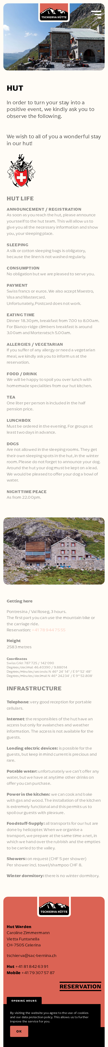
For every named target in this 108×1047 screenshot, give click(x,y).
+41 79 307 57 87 (38, 972)
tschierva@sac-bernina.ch (31, 955)
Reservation (80, 986)
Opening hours (24, 1000)
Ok (19, 1031)
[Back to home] (54, 14)
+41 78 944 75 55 (49, 629)
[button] (98, 14)
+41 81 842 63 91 (32, 966)
